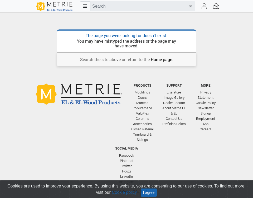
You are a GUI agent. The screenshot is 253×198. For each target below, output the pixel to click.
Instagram (126, 182)
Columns (142, 118)
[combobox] (138, 6)
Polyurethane (142, 108)
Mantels (142, 103)
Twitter (126, 166)
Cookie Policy (206, 103)
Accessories (142, 124)
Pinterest (126, 161)
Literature (174, 92)
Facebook (126, 155)
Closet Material (142, 129)
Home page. (162, 59)
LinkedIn (126, 176)
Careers (205, 129)
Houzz (126, 171)
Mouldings (142, 92)
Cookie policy (124, 195)
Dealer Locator (174, 103)
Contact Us (174, 118)
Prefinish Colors (174, 124)
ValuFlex (142, 113)
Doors (142, 97)
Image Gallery (174, 97)
